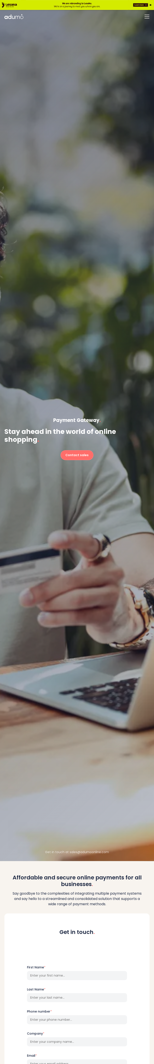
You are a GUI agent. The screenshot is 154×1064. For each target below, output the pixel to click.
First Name (36, 967)
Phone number (39, 1011)
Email (32, 1055)
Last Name (36, 989)
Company (35, 1033)
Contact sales (77, 455)
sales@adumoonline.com (89, 852)
